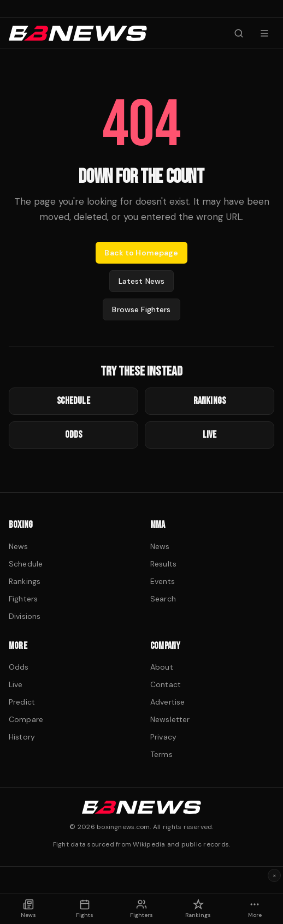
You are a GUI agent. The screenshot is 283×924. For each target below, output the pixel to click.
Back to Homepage (141, 253)
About (161, 667)
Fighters (23, 599)
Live (16, 684)
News (18, 546)
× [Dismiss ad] (274, 875)
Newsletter (170, 719)
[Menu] (264, 33)
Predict (22, 702)
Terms (161, 754)
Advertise (167, 702)
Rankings (24, 581)
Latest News (142, 281)
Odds (19, 667)
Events (162, 581)
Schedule (26, 564)
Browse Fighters (141, 309)
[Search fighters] (238, 33)
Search (163, 599)
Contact (165, 684)
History (22, 737)
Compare (26, 719)
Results (163, 564)
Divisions (24, 616)
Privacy (163, 737)
